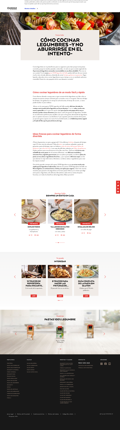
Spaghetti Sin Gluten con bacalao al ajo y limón (66, 364)
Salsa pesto (30, 367)
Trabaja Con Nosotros (85, 367)
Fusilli (9, 397)
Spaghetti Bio (11, 374)
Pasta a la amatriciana (67, 373)
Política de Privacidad (23, 414)
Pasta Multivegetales (13, 367)
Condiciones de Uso (38, 414)
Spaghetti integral (13, 369)
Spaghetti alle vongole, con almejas (67, 370)
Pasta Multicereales (13, 365)
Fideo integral (11, 372)
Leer (33, 296)
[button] (105, 214)
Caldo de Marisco (65, 397)
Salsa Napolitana (32, 372)
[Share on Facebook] (118, 182)
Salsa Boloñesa (32, 363)
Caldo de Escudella (66, 399)
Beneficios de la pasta (67, 386)
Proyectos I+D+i (13, 416)
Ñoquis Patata (11, 376)
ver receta (33, 223)
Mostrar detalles (30, 19)
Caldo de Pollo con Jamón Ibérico (66, 402)
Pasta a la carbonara (66, 384)
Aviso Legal (10, 414)
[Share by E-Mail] (118, 188)
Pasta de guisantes (12, 395)
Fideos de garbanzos (13, 393)
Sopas (9, 387)
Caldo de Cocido (65, 393)
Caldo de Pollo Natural (67, 391)
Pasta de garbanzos (13, 391)
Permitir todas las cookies (104, 4)
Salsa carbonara (32, 365)
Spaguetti (10, 384)
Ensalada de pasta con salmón (67, 379)
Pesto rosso (30, 369)
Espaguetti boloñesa (66, 382)
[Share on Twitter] (118, 185)
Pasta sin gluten (12, 380)
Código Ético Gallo (68, 414)
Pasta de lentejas (12, 389)
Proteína (10, 363)
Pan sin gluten (64, 388)
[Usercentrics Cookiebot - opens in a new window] (12, 19)
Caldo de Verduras (65, 395)
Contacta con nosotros (85, 365)
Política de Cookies (53, 414)
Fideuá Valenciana (65, 368)
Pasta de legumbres (13, 382)
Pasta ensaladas (12, 378)
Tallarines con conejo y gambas (67, 376)
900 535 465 (84, 363)
